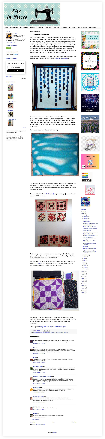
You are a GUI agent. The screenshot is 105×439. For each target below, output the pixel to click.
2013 (83, 288)
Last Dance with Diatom (88, 237)
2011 (83, 292)
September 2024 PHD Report (89, 250)
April (84, 263)
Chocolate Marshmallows (38, 332)
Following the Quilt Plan (88, 225)
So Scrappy (37, 263)
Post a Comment (35, 419)
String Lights (66, 332)
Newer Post (32, 422)
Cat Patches (10, 110)
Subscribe (16, 71)
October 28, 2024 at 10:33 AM (39, 362)
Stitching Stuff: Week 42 (88, 233)
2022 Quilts (64, 27)
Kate (15, 33)
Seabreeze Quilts (51, 194)
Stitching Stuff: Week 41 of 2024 (89, 239)
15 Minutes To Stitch (82, 27)
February (85, 267)
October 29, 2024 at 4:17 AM (39, 392)
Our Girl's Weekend (87, 230)
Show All (24, 127)
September (85, 255)
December (85, 216)
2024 (83, 215)
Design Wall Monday (45, 327)
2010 (83, 294)
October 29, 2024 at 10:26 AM (39, 409)
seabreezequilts (36, 387)
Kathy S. (35, 413)
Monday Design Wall (46, 332)
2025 (83, 213)
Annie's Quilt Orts (11, 93)
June (84, 260)
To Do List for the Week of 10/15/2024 (90, 235)
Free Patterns (92, 27)
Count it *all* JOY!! (12, 119)
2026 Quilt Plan (24, 27)
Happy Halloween (86, 221)
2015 (83, 285)
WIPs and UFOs (14, 27)
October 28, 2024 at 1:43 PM (39, 372)
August (85, 256)
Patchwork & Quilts (60, 327)
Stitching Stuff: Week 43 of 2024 (89, 226)
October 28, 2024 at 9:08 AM (39, 353)
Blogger (54, 432)
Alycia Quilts (10, 84)
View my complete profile (11, 42)
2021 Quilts (72, 27)
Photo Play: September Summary (90, 228)
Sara (34, 347)
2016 (83, 283)
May (84, 262)
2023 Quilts (56, 27)
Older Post (74, 422)
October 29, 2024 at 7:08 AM (39, 402)
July (84, 258)
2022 (83, 273)
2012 (83, 290)
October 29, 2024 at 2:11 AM (39, 383)
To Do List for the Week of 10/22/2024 (90, 232)
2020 (83, 276)
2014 (83, 287)
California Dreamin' (12, 101)
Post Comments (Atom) (40, 424)
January (85, 269)
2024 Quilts (48, 27)
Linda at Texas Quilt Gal (38, 396)
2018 (83, 279)
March (84, 265)
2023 (83, 271)
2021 (83, 274)
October (85, 220)
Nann (34, 357)
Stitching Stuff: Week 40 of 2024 (89, 248)
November (85, 218)
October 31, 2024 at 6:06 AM (39, 417)
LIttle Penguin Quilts (37, 366)
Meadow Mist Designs (61, 58)
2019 (83, 278)
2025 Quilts (40, 27)
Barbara (35, 406)
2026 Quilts (32, 27)
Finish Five (85, 246)
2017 (83, 281)
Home (6, 27)
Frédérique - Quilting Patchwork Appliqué (42, 376)
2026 (83, 211)
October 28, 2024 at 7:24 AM (39, 343)
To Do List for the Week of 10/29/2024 (90, 223)
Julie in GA (35, 338)
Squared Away (60, 332)
